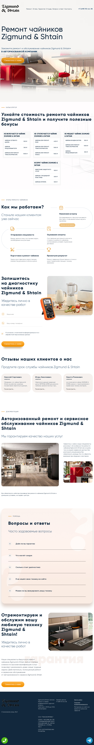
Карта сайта (78, 699)
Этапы (35, 9)
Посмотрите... (9, 389)
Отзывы (49, 9)
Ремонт (29, 9)
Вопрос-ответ (58, 9)
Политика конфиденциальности (81, 703)
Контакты (68, 9)
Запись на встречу (67, 225)
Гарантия (41, 9)
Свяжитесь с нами (12, 60)
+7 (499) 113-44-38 (85, 9)
